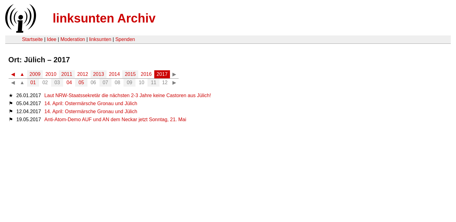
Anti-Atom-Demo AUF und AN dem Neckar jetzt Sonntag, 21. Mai (115, 119)
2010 (50, 74)
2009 (35, 74)
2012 (82, 74)
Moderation (72, 39)
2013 (98, 74)
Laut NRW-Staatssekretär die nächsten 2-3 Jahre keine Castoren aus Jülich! (127, 95)
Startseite (32, 39)
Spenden (125, 39)
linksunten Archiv (104, 18)
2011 (66, 74)
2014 (114, 74)
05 (81, 82)
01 (33, 82)
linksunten (100, 39)
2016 (146, 74)
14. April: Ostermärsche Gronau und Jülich (90, 103)
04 (69, 82)
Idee (51, 39)
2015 (130, 74)
